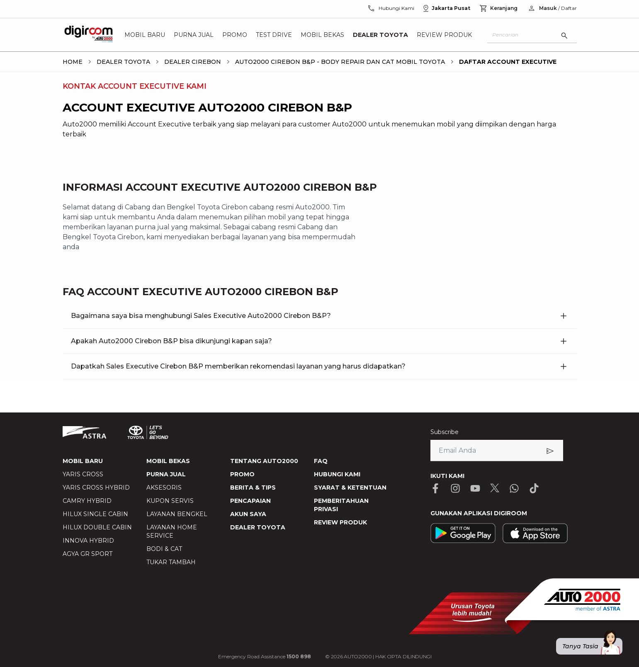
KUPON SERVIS (170, 500)
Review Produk (444, 35)
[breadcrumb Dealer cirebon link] (191, 62)
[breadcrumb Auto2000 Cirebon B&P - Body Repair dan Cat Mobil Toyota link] (338, 62)
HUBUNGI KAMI (337, 474)
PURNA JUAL (166, 474)
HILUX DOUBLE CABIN (97, 527)
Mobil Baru (144, 35)
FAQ (321, 461)
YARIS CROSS (83, 474)
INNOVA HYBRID (88, 540)
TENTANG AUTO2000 (264, 461)
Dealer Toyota (380, 35)
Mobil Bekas (322, 35)
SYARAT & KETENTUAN (350, 487)
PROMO (242, 474)
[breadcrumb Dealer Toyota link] (121, 62)
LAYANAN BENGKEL (176, 514)
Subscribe (444, 432)
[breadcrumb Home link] (73, 62)
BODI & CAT (164, 549)
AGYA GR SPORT (87, 554)
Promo (234, 35)
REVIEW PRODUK (340, 522)
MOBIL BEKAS (168, 461)
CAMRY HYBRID (87, 500)
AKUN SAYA (248, 514)
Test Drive (274, 35)
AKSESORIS (164, 487)
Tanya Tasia (592, 646)
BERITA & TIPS (253, 487)
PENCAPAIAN (250, 500)
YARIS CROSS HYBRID (96, 487)
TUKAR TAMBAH (171, 562)
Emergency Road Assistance (264, 656)
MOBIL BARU (83, 461)
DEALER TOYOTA (257, 527)
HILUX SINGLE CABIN (95, 514)
